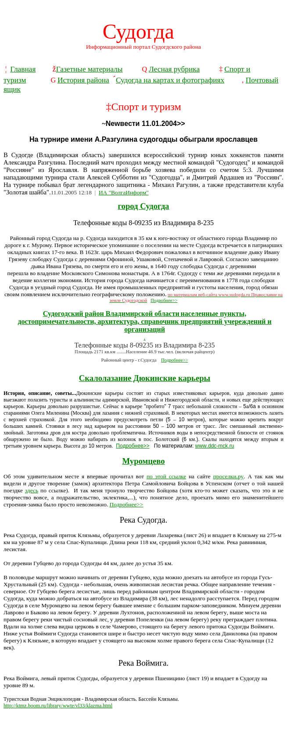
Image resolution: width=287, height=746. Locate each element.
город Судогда (143, 206)
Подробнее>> (164, 300)
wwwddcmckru (214, 446)
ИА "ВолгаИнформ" (124, 192)
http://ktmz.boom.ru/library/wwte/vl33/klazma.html (58, 706)
